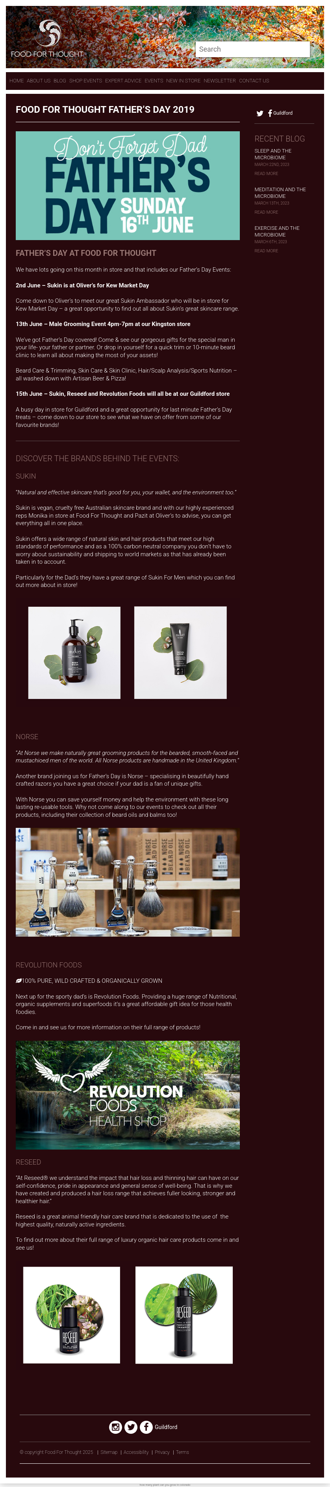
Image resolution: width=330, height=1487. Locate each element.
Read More (266, 173)
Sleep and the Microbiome (272, 154)
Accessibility (136, 1452)
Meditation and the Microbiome (280, 192)
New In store (183, 81)
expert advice (123, 81)
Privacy (162, 1452)
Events (154, 81)
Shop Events (85, 81)
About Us (38, 81)
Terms (182, 1452)
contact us (254, 81)
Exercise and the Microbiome (276, 231)
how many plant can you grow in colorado (165, 1485)
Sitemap (108, 1452)
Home (16, 81)
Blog (60, 81)
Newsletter (220, 81)
